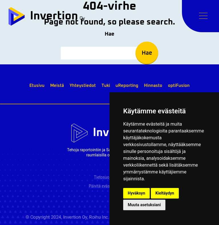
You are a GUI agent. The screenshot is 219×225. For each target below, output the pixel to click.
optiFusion (179, 85)
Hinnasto (153, 85)
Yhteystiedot (83, 85)
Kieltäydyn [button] (164, 193)
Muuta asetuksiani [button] (144, 204)
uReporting (126, 85)
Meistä (57, 85)
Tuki (106, 85)
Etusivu (36, 85)
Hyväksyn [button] (136, 193)
